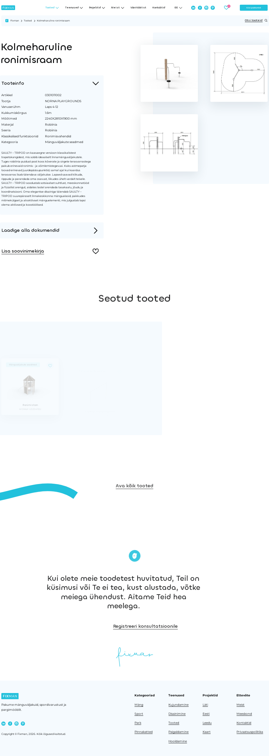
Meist (240, 704)
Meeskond (244, 713)
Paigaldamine (178, 732)
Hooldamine (177, 741)
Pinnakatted (143, 732)
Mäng (138, 704)
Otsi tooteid (256, 20)
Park (137, 723)
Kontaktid (158, 7)
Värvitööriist (138, 7)
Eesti (206, 713)
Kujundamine (178, 704)
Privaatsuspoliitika (249, 732)
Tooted (28, 20)
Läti (205, 704)
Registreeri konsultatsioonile (187, 626)
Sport (138, 713)
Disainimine (176, 713)
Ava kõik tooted (134, 499)
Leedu (207, 723)
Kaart (207, 732)
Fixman (14, 20)
